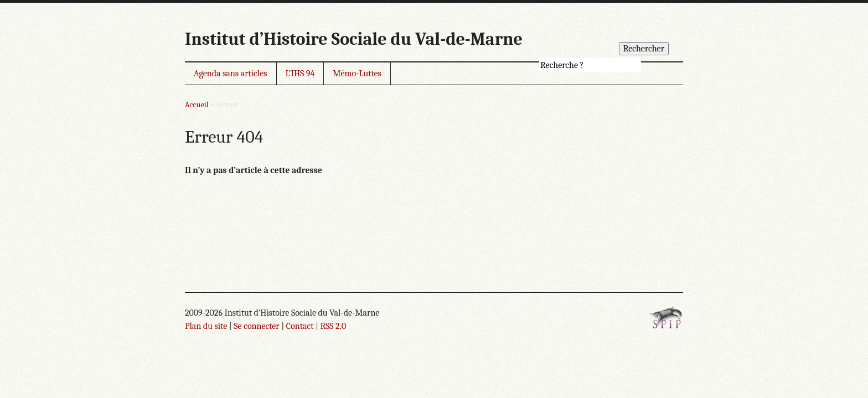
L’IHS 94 (300, 73)
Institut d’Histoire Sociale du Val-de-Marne (354, 39)
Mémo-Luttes (357, 73)
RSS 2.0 (333, 326)
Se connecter (256, 326)
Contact (300, 326)
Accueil (197, 104)
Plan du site (206, 326)
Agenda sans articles (230, 73)
